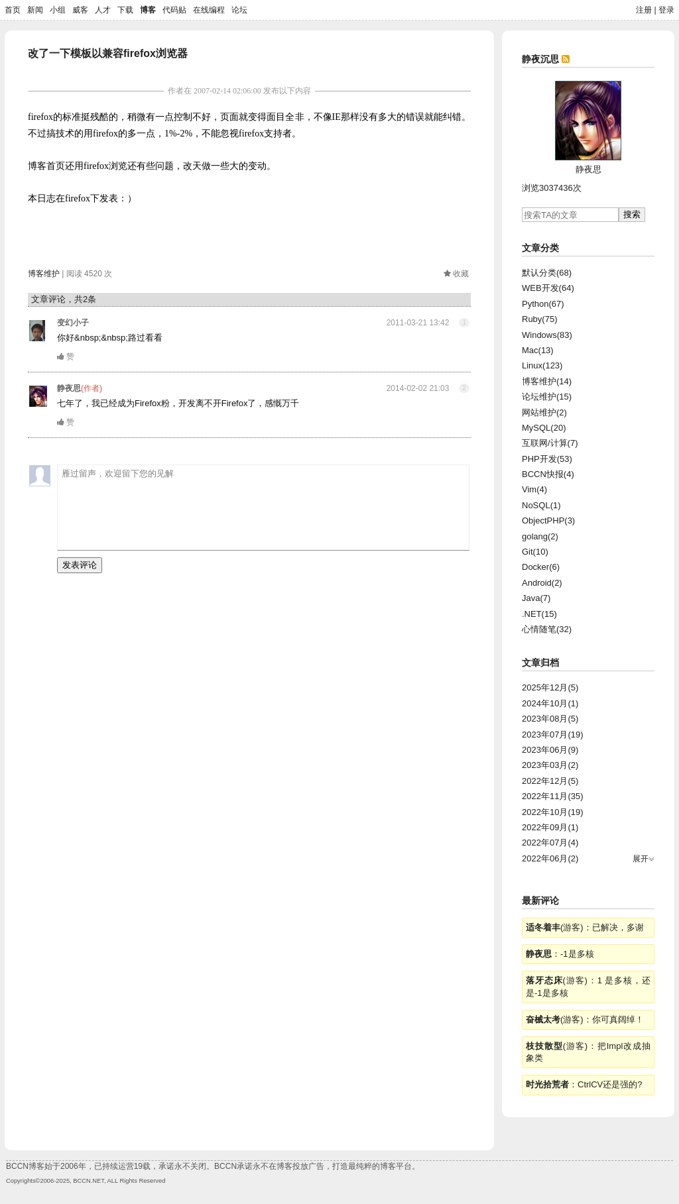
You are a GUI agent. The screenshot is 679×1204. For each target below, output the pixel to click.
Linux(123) (542, 365)
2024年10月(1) (550, 703)
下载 (125, 10)
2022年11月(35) (553, 796)
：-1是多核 (560, 954)
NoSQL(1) (541, 505)
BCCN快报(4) (548, 474)
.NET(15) (539, 614)
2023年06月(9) (550, 750)
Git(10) (535, 552)
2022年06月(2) (550, 858)
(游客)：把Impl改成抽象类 (588, 1052)
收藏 (461, 274)
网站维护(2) (544, 412)
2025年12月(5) (550, 687)
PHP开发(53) (547, 459)
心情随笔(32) (547, 629)
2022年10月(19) (553, 812)
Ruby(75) (539, 319)
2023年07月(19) (553, 734)
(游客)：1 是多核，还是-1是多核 (588, 986)
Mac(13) (538, 350)
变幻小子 (73, 322)
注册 (644, 10)
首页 (13, 10)
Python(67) (543, 304)
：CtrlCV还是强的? (584, 1084)
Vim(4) (534, 489)
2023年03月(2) (550, 765)
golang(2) (540, 536)
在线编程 (209, 10)
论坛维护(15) (547, 397)
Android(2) (542, 583)
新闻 (35, 10)
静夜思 (69, 388)
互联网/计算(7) (550, 443)
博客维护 (44, 273)
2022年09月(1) (550, 827)
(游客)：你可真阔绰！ (585, 1019)
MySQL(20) (544, 428)
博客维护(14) (547, 381)
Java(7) (536, 598)
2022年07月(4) (550, 843)
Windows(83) (547, 335)
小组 (58, 10)
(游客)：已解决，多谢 (585, 927)
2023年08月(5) (550, 719)
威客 (80, 10)
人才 (103, 10)
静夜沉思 (540, 59)
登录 (666, 10)
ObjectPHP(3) (548, 520)
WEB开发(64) (548, 288)
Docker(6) (541, 567)
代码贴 (174, 10)
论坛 (239, 10)
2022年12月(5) (550, 781)
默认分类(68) (547, 273)
